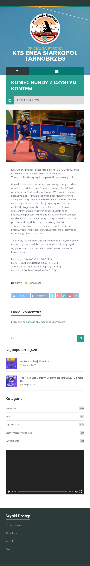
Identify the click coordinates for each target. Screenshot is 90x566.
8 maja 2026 (28, 384)
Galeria (9, 549)
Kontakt (10, 541)
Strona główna (14, 525)
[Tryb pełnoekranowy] (80, 491)
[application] (45, 472)
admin (18, 282)
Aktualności (12, 533)
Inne (8, 416)
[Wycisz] (76, 491)
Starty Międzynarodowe (19, 432)
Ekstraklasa (35, 282)
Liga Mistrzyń (13, 424)
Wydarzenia (12, 440)
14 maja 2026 (29, 365)
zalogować (29, 321)
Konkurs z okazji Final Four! (35, 361)
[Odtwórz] (9, 491)
